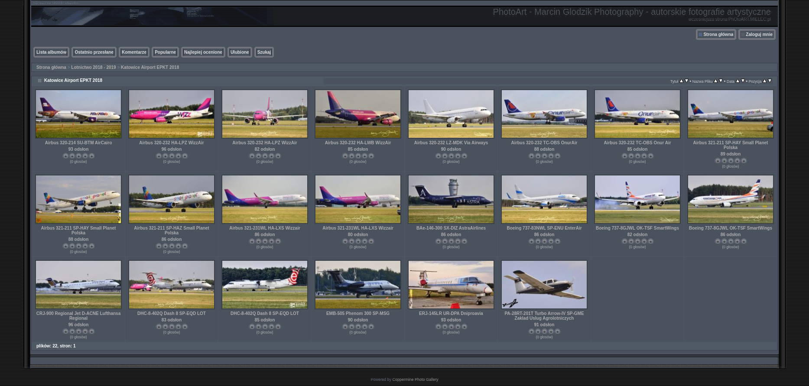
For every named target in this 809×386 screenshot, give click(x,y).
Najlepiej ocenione (203, 52)
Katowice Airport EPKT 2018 (150, 67)
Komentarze (134, 52)
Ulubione (240, 52)
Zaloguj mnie (759, 34)
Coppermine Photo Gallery (415, 379)
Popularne (165, 52)
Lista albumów (51, 52)
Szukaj (264, 52)
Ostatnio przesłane (94, 52)
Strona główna (718, 34)
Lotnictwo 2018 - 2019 (93, 67)
